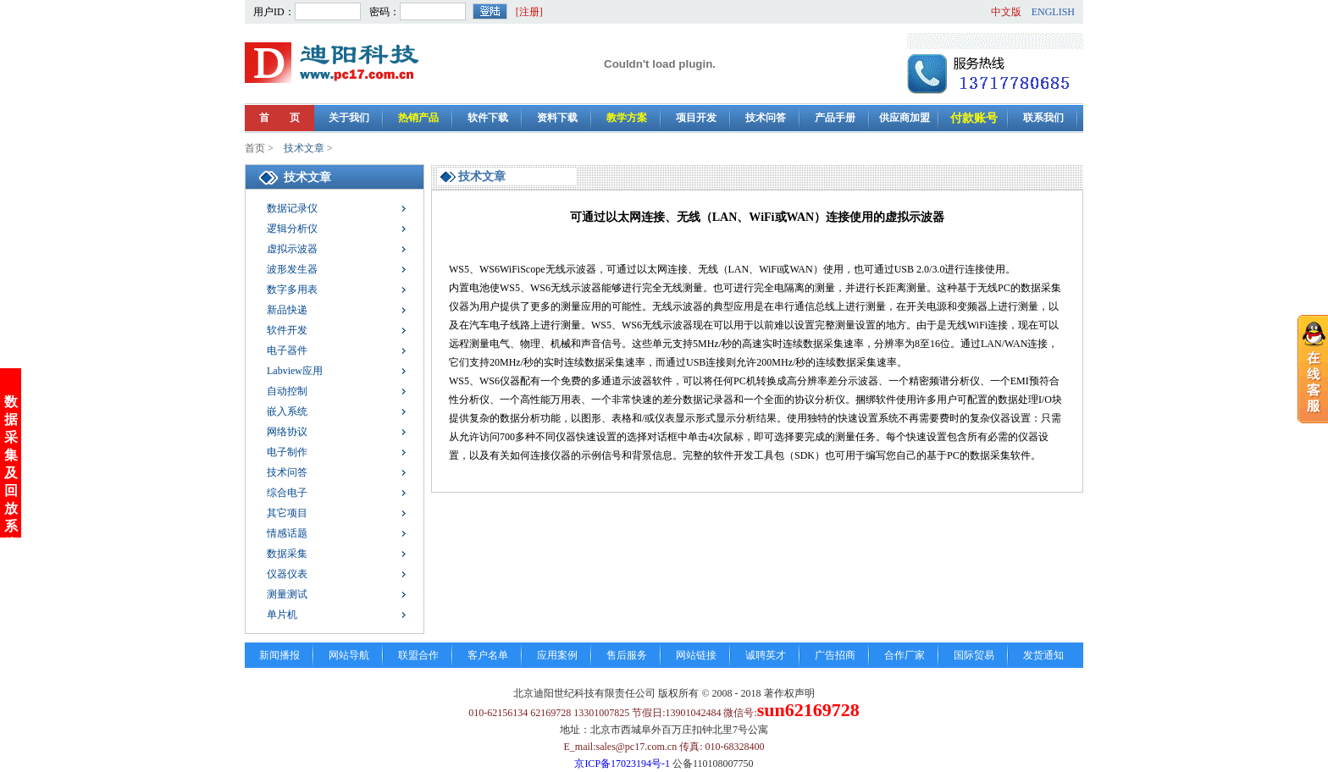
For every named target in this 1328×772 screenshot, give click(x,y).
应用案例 (557, 655)
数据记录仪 (292, 208)
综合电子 (287, 493)
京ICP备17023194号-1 (622, 763)
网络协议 (287, 432)
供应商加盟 (904, 118)
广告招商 (835, 655)
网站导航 (349, 655)
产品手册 (835, 118)
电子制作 (287, 452)
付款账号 (974, 118)
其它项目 (287, 513)
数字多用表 (292, 289)
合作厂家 (904, 655)
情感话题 (287, 533)
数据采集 (287, 554)
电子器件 (287, 350)
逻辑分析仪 (292, 228)
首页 (255, 148)
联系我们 (1043, 118)
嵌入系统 (287, 411)
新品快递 (287, 310)
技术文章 (304, 148)
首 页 (279, 118)
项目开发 (696, 118)
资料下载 (557, 118)
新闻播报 (279, 655)
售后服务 (626, 655)
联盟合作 (418, 655)
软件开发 (287, 330)
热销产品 (418, 118)
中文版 (1006, 12)
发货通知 (1043, 655)
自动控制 (287, 391)
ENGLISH (1053, 12)
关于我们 (349, 118)
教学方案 (626, 118)
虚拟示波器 (292, 249)
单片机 (282, 614)
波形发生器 (292, 269)
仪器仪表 (287, 574)
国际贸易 (974, 655)
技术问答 (765, 118)
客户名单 (488, 655)
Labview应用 (295, 371)
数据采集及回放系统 (11, 457)
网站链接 (696, 655)
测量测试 (287, 594)
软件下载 (488, 118)
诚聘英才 (765, 655)
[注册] (529, 12)
